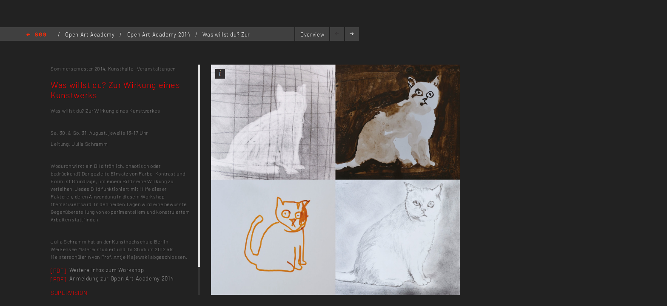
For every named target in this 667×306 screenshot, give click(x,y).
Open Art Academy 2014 (159, 34)
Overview (312, 34)
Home (36, 35)
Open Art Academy (90, 34)
